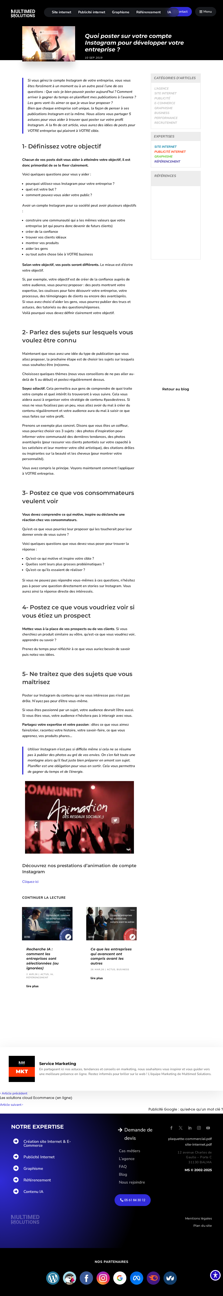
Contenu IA (33, 1191)
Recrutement (165, 123)
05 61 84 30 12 (134, 1200)
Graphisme (120, 12)
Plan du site (202, 1226)
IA (169, 12)
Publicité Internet (39, 1157)
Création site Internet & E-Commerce (47, 1143)
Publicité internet (91, 12)
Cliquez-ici (30, 881)
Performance (165, 118)
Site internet (61, 12)
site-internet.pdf (198, 1144)
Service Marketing (57, 1063)
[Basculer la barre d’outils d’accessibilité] (215, 1275)
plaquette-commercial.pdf (190, 1139)
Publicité (162, 98)
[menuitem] (180, 11)
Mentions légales (198, 1218)
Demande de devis (138, 1133)
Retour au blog (175, 389)
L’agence (161, 89)
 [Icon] (200, 11)
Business (161, 113)
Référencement (148, 12)
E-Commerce (164, 103)
